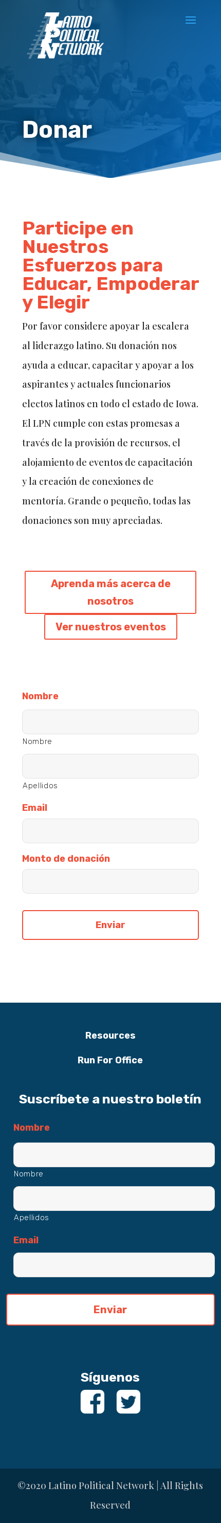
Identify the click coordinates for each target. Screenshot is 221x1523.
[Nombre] (110, 722)
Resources (110, 1035)
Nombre (40, 696)
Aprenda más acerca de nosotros (111, 592)
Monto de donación (66, 858)
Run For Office (110, 1060)
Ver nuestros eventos (111, 627)
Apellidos (40, 785)
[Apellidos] (110, 766)
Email (34, 807)
